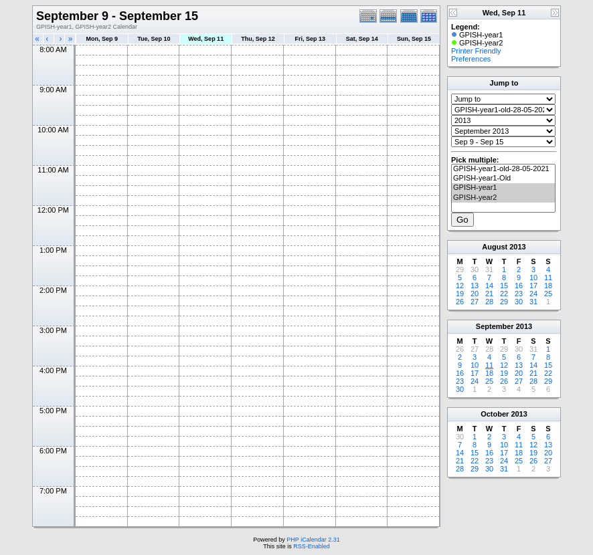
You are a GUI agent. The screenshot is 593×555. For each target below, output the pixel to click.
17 (533, 286)
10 (533, 277)
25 (548, 294)
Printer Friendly (476, 51)
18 (548, 286)
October (495, 414)
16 (519, 286)
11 (548, 277)
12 (460, 286)
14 (489, 286)
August (494, 247)
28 (489, 302)
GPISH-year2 (503, 198)
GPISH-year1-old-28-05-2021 (503, 169)
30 (519, 302)
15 (504, 286)
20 (475, 294)
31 (533, 302)
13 (475, 286)
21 (489, 294)
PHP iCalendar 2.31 (312, 539)
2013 (517, 247)
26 (460, 302)
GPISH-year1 (503, 188)
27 (475, 302)
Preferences (471, 59)
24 (533, 294)
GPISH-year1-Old (503, 178)
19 (460, 294)
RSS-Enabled (311, 546)
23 (519, 294)
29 (504, 302)
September (495, 326)
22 (504, 294)
